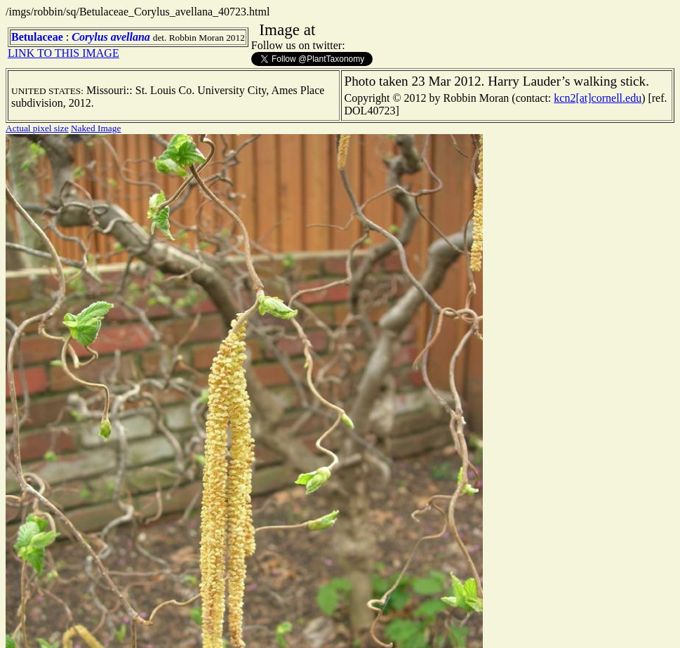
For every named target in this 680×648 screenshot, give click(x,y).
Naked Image (96, 128)
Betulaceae (37, 37)
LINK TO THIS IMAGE (63, 53)
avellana (130, 37)
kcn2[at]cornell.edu (597, 98)
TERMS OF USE (410, 625)
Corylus (90, 37)
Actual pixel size (37, 128)
